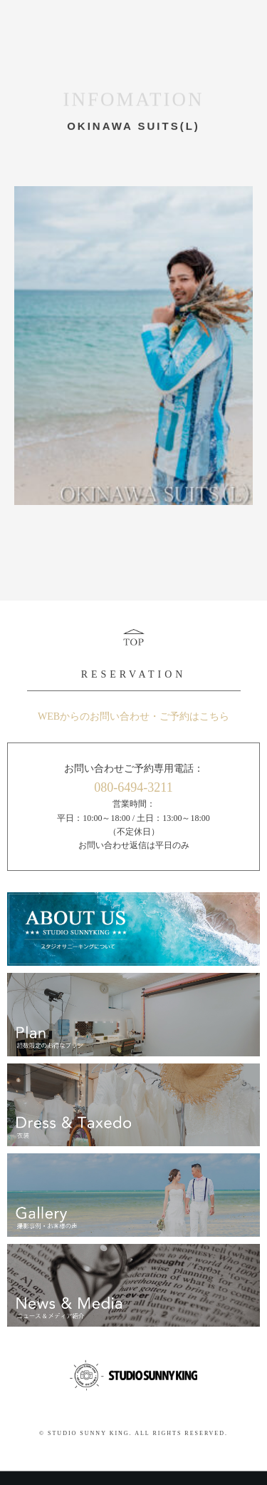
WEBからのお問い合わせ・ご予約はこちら (133, 716)
